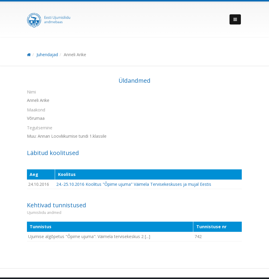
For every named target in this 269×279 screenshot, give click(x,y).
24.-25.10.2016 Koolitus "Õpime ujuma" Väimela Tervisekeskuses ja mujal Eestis (133, 184)
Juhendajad (47, 54)
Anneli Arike (75, 54)
